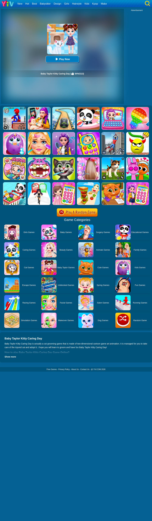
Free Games (52, 369)
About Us (75, 369)
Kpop (95, 3)
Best (34, 3)
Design (57, 3)
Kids (87, 3)
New (19, 3)
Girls (66, 3)
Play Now (62, 59)
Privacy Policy (64, 369)
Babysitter (45, 3)
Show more (10, 357)
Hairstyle (77, 3)
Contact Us (84, 369)
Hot (27, 3)
